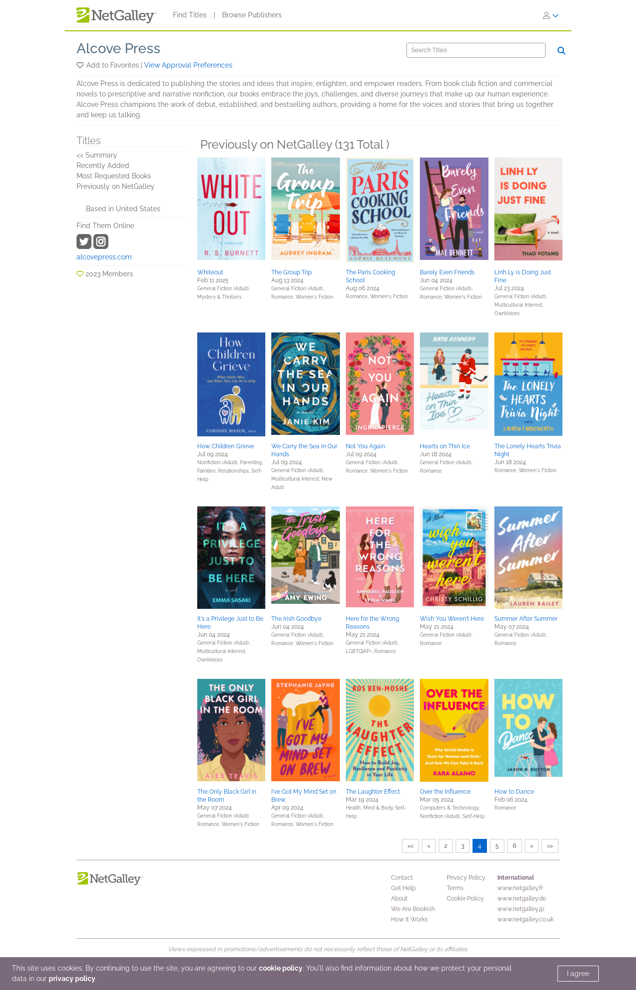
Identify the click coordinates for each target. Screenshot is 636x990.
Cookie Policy (465, 898)
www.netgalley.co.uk (525, 919)
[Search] (476, 50)
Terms (455, 888)
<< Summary (97, 155)
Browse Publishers (252, 15)
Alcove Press (118, 48)
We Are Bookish (413, 909)
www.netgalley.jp (520, 909)
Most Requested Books (114, 176)
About (399, 898)
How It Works (409, 919)
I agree (578, 974)
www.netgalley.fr (520, 888)
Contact (402, 877)
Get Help (403, 888)
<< (410, 845)
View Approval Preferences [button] (188, 65)
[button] (81, 65)
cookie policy (281, 968)
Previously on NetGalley (116, 186)
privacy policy (72, 979)
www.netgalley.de (521, 898)
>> (550, 845)
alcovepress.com (104, 257)
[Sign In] (551, 15)
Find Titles (190, 15)
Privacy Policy (466, 877)
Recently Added (103, 165)
